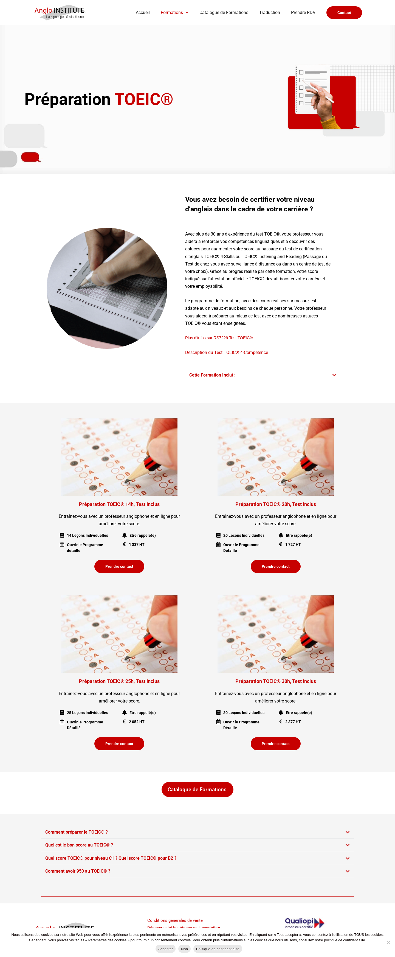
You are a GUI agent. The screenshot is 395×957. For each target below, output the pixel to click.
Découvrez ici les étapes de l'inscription (185, 927)
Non (184, 949)
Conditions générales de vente (176, 919)
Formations (182, 12)
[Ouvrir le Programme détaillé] (62, 544)
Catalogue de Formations (229, 12)
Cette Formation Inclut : (212, 375)
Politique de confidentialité (217, 949)
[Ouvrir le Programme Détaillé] (218, 544)
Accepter (165, 949)
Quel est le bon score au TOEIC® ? (79, 844)
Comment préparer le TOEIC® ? (76, 831)
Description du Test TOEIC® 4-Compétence (226, 352)
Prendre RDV (304, 12)
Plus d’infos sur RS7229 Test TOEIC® (219, 338)
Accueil (153, 12)
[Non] (388, 942)
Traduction (273, 12)
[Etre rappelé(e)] (124, 535)
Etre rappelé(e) (142, 535)
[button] (193, 12)
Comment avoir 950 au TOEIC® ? (77, 870)
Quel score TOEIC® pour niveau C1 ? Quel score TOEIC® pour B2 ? (110, 857)
